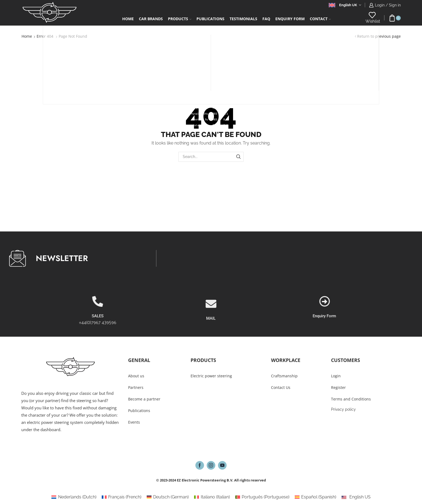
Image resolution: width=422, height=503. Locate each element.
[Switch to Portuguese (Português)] (262, 497)
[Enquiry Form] (382, 301)
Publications (210, 18)
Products (179, 18)
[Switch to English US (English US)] (356, 497)
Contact (320, 18)
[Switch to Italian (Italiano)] (211, 497)
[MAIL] (211, 320)
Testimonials (243, 18)
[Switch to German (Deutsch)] (167, 497)
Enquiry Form (381, 316)
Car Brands (151, 18)
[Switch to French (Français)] (121, 497)
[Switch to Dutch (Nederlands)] (74, 497)
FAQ (266, 18)
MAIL (211, 335)
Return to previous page (379, 36)
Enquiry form (290, 18)
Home (128, 18)
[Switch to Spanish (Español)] (315, 497)
